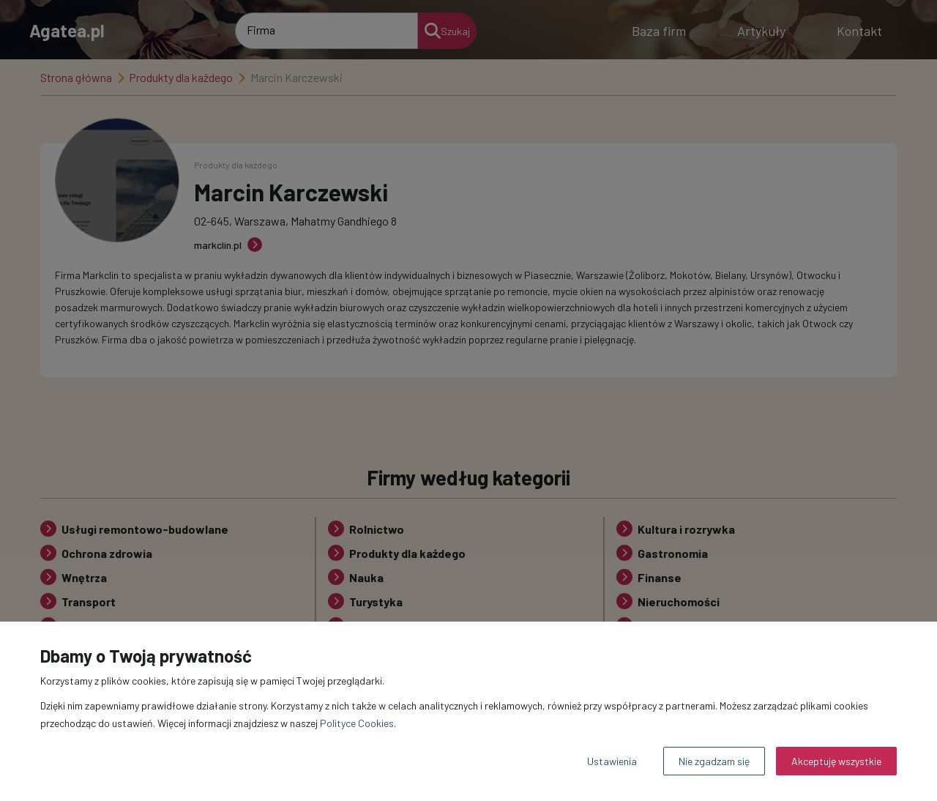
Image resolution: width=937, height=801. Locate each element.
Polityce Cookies (357, 723)
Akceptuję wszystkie (836, 761)
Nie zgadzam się (714, 761)
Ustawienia (612, 761)
